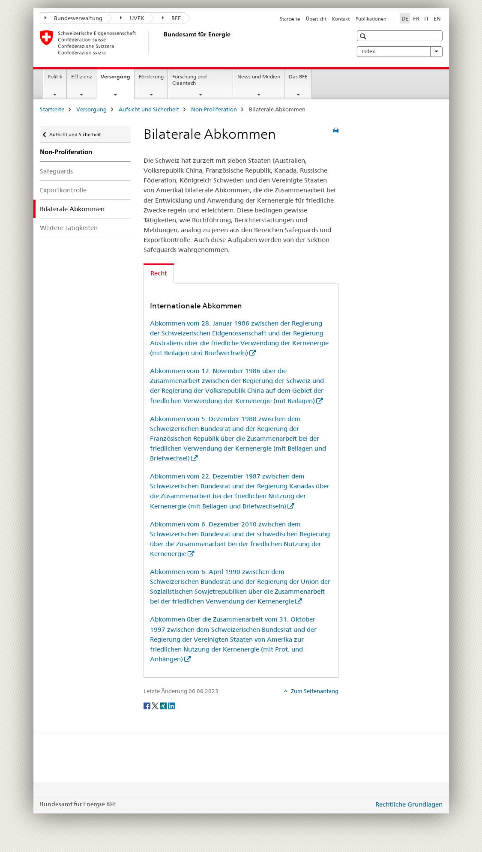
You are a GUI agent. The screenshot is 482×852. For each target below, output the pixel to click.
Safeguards (56, 171)
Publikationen (371, 19)
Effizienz (81, 76)
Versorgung (117, 79)
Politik (55, 76)
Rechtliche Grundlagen (409, 804)
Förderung (151, 76)
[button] (364, 36)
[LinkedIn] (171, 705)
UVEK (132, 18)
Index (400, 51)
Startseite (290, 19)
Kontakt (341, 19)
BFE (171, 18)
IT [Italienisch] (426, 18)
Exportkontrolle (63, 190)
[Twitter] (156, 705)
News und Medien (258, 76)
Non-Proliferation (214, 109)
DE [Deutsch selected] (404, 18)
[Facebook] (148, 705)
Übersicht (316, 19)
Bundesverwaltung (74, 18)
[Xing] (164, 705)
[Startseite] (162, 42)
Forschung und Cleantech (189, 79)
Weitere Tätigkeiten (69, 228)
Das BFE (298, 76)
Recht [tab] (158, 273)
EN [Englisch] (437, 18)
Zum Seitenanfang (314, 691)
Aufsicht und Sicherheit (149, 109)
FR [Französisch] (416, 18)
